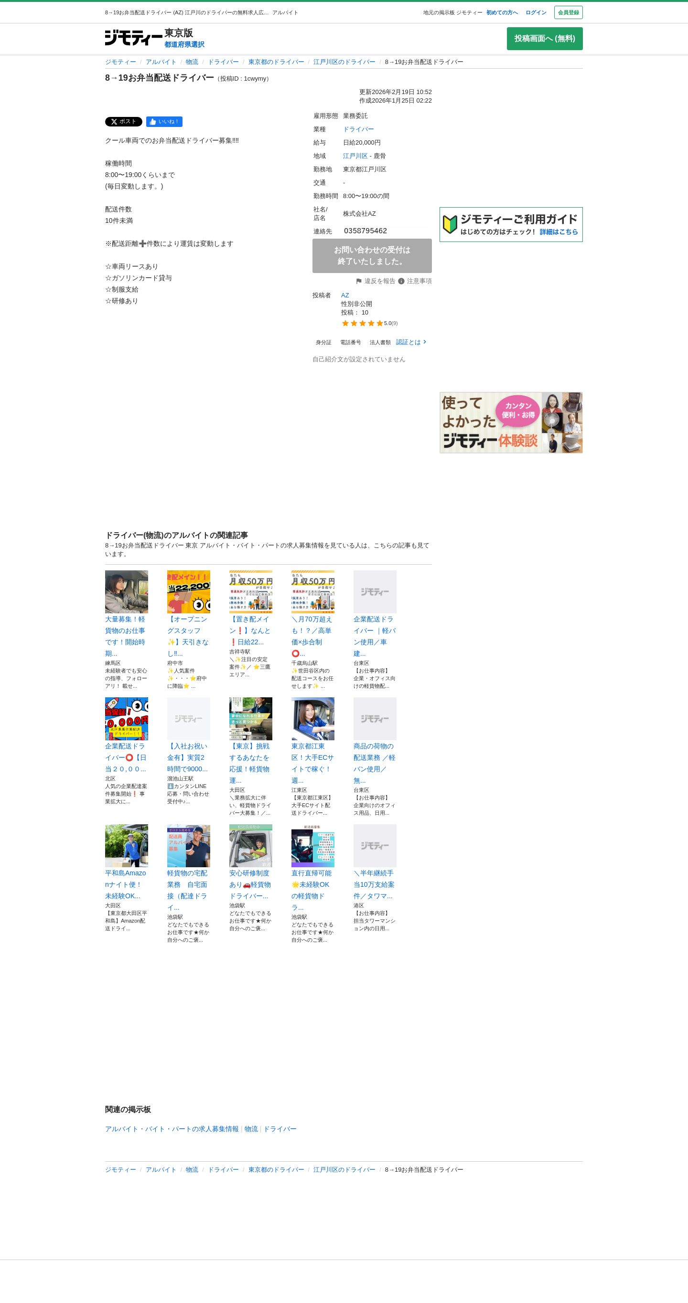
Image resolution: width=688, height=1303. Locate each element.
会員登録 (568, 12)
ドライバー (223, 61)
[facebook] (164, 121)
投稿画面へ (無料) (545, 38)
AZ (345, 295)
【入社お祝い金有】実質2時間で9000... (188, 735)
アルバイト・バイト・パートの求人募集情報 (172, 1129)
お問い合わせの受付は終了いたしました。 (372, 255)
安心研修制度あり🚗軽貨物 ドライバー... (250, 862)
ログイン (536, 12)
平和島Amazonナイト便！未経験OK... (126, 862)
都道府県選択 (184, 44)
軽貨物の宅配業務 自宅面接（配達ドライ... (188, 867)
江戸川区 (355, 155)
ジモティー (120, 61)
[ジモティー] (133, 38)
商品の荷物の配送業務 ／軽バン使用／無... (375, 740)
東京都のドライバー (276, 61)
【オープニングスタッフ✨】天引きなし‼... (188, 613)
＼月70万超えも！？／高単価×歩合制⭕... (312, 613)
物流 (192, 61)
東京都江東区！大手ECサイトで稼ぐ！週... (312, 740)
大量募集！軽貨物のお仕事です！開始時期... (126, 613)
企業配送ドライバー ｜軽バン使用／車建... (375, 613)
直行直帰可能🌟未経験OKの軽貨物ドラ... (312, 867)
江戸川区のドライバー (344, 61)
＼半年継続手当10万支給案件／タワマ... (375, 862)
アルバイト (161, 61)
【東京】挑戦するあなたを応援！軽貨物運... (250, 740)
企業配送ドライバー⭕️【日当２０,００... (126, 735)
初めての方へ (502, 12)
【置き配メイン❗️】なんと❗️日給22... (250, 608)
